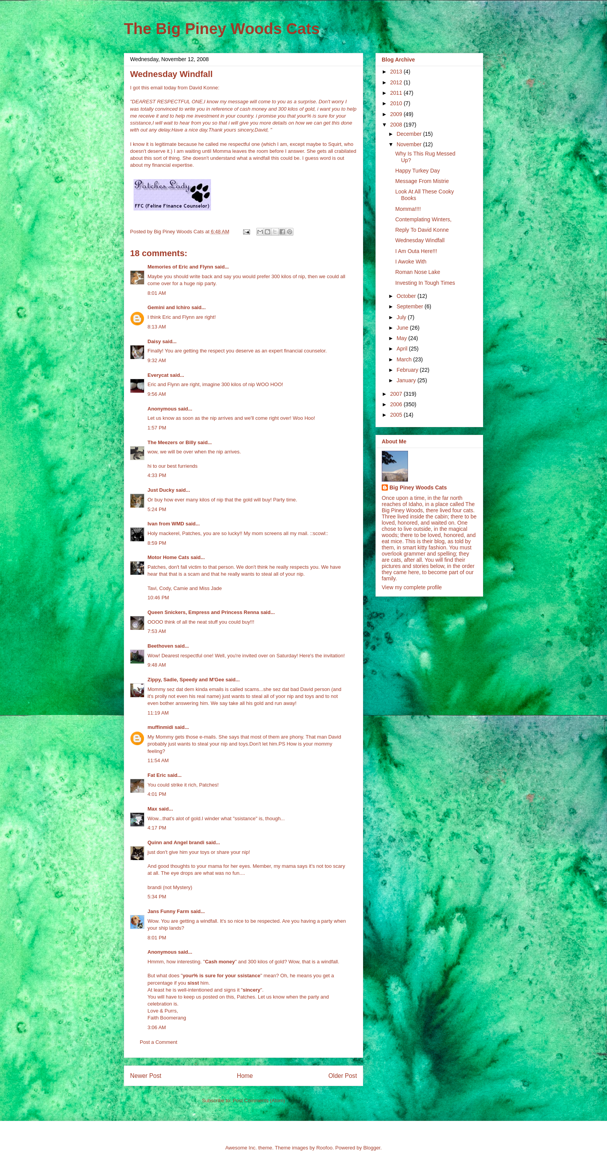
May (402, 338)
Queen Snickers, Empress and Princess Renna (203, 612)
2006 (397, 404)
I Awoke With (411, 261)
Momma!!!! (408, 209)
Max (152, 809)
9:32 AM (156, 360)
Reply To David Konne (422, 230)
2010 (397, 103)
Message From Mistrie (422, 181)
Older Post (342, 1075)
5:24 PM (156, 509)
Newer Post (145, 1075)
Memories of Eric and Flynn (180, 267)
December (409, 134)
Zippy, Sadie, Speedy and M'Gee (185, 679)
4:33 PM (156, 475)
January (406, 380)
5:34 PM (156, 897)
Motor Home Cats (168, 557)
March (404, 359)
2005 (397, 415)
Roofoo (324, 1148)
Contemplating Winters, (423, 219)
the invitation (329, 655)
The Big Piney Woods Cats (222, 28)
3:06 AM (156, 1027)
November (409, 144)
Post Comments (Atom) (259, 1100)
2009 (397, 114)
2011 (397, 93)
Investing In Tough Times (425, 283)
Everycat (157, 375)
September (410, 306)
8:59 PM (156, 543)
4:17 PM (156, 828)
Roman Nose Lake (417, 272)
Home (245, 1075)
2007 (397, 394)
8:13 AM (156, 327)
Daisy (154, 341)
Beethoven (160, 646)
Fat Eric (156, 775)
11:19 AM (158, 713)
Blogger (371, 1148)
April (402, 348)
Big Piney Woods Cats (418, 487)
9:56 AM (156, 394)
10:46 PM (158, 597)
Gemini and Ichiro (168, 307)
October (406, 296)
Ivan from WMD (165, 524)
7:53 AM (156, 631)
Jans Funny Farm (168, 911)
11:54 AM (158, 760)
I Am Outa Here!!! (416, 251)
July (402, 317)
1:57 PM (156, 428)
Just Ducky (160, 490)
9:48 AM (156, 665)
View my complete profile (412, 587)
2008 (397, 124)
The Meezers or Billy (171, 442)
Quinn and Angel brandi (175, 842)
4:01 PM (156, 794)
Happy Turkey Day (417, 171)
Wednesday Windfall (419, 240)
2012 (397, 82)
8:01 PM (156, 938)
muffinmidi (160, 727)
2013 (397, 71)
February (408, 370)
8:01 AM (156, 293)
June (403, 328)
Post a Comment (158, 1042)
